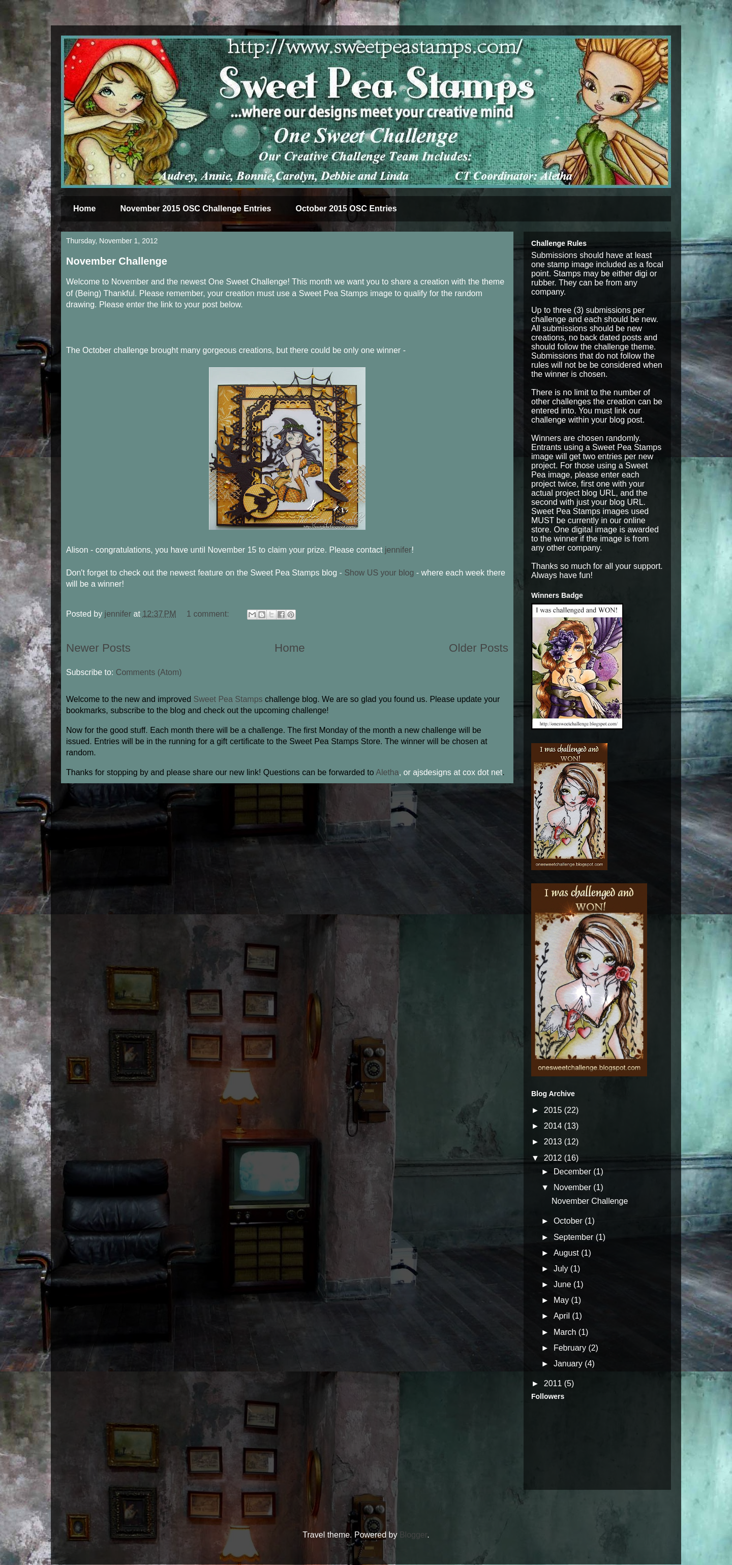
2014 (554, 1126)
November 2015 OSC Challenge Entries (195, 208)
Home (84, 208)
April (563, 1316)
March (566, 1332)
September (575, 1237)
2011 (554, 1383)
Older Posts (478, 648)
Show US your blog (379, 572)
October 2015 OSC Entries (345, 208)
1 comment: (209, 614)
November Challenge (116, 261)
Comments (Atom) (149, 672)
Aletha (387, 772)
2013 (554, 1141)
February (571, 1348)
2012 (554, 1158)
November (573, 1187)
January (569, 1363)
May (562, 1300)
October (569, 1221)
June (563, 1284)
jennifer (398, 550)
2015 (554, 1110)
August (567, 1253)
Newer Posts (98, 648)
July (562, 1268)
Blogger (413, 1534)
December (573, 1171)
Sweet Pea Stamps (228, 699)
